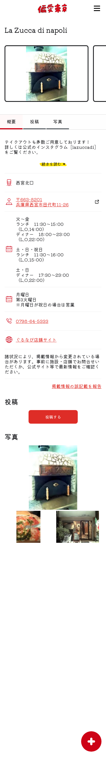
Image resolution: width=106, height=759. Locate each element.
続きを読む (51, 164)
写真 (57, 121)
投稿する (53, 417)
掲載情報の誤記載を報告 (76, 386)
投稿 (34, 121)
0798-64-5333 (32, 321)
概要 (11, 121)
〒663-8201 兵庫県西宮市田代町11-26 (42, 202)
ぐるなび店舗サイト (36, 339)
